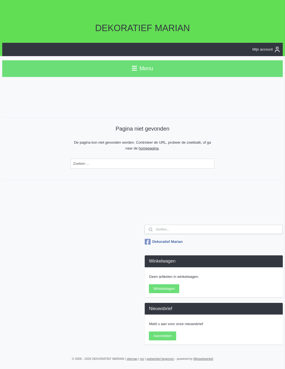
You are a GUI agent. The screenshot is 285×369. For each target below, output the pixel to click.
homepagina (149, 148)
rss (142, 358)
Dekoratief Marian (164, 241)
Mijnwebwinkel (203, 358)
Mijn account (266, 49)
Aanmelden (162, 336)
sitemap (132, 358)
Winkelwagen (164, 288)
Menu (142, 68)
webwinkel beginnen (160, 358)
